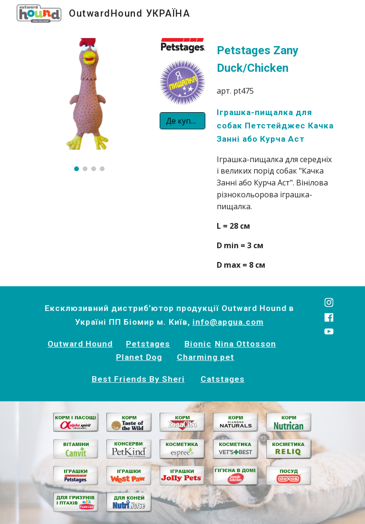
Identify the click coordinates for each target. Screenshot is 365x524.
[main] (275, 156)
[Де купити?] (182, 121)
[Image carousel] (89, 104)
